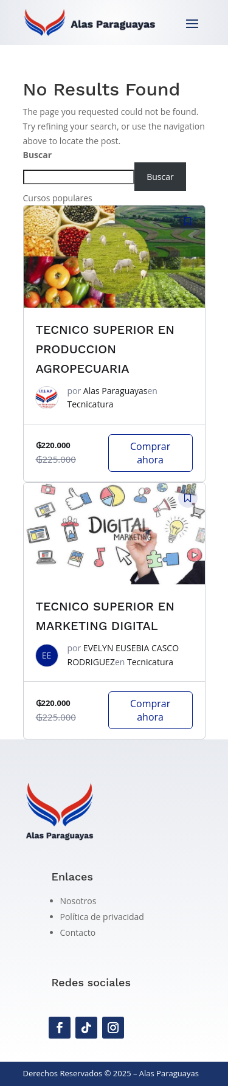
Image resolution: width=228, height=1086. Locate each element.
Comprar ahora (150, 453)
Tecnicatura (90, 404)
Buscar (37, 155)
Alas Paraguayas (115, 390)
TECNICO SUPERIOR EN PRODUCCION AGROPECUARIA (105, 349)
